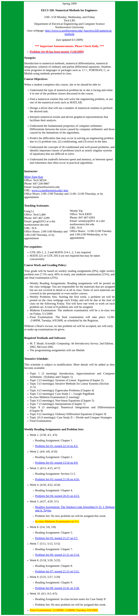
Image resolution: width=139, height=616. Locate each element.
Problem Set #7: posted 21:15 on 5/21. (57, 571)
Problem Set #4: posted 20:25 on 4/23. (57, 496)
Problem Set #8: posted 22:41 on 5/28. (57, 588)
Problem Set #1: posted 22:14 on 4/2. (56, 446)
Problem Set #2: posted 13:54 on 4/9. (56, 462)
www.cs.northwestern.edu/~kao (50, 190)
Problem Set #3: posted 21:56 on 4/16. (57, 479)
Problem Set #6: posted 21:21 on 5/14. (57, 554)
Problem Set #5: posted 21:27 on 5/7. (56, 538)
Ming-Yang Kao (33, 176)
